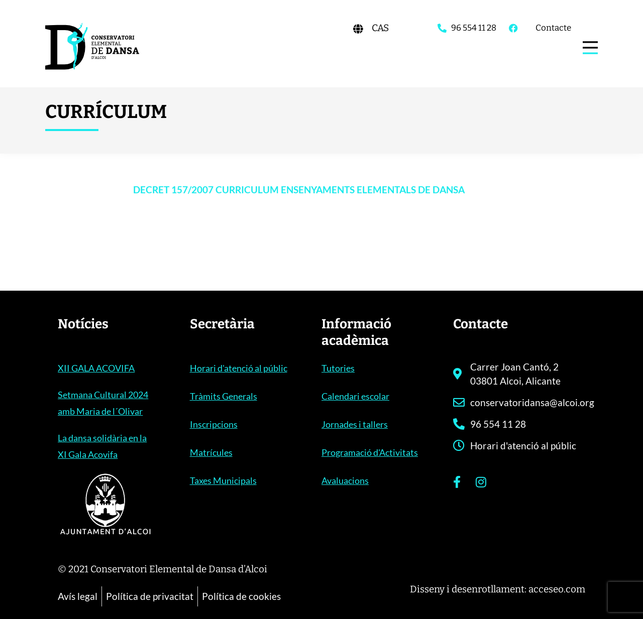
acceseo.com (556, 589)
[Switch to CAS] (380, 28)
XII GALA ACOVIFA (96, 368)
